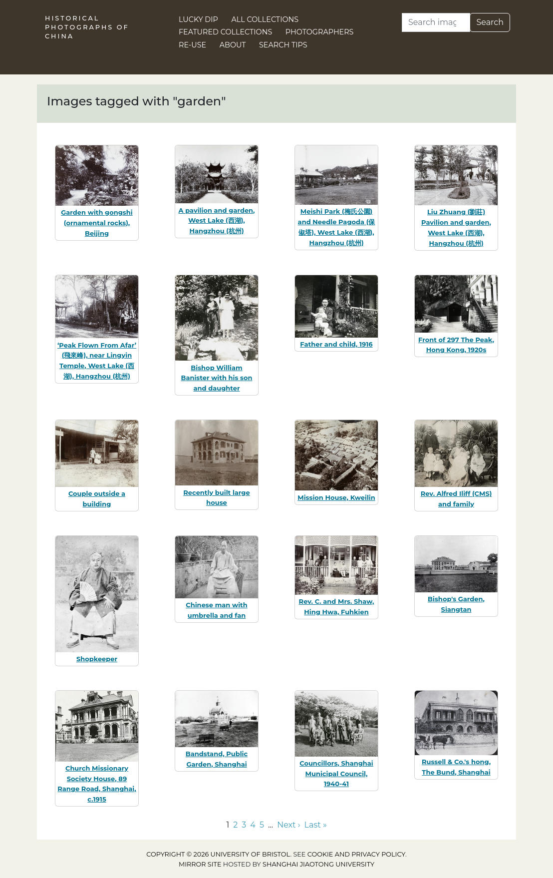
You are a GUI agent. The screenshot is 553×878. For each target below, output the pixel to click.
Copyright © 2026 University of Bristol (218, 854)
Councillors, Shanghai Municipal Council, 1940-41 (336, 773)
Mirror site (200, 864)
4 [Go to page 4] (253, 825)
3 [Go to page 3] (244, 825)
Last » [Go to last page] (315, 825)
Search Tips (283, 44)
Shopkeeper (96, 659)
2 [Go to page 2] (235, 825)
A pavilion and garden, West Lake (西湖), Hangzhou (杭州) (217, 220)
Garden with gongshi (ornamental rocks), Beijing (96, 222)
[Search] (436, 22)
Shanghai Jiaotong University (318, 864)
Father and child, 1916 (336, 344)
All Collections (265, 19)
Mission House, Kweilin (336, 497)
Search (490, 22)
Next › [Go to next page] (288, 825)
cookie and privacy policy (356, 854)
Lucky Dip (198, 19)
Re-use (192, 44)
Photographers (319, 31)
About (233, 44)
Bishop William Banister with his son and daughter (217, 378)
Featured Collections (225, 31)
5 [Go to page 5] (262, 825)
